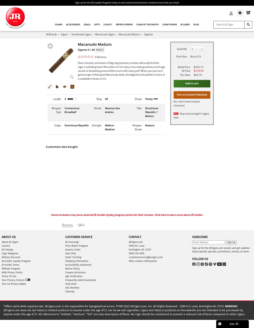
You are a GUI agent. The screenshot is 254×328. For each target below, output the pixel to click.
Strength (97, 125)
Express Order (73, 249)
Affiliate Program (11, 268)
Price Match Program (76, 245)
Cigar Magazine (10, 253)
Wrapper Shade (137, 127)
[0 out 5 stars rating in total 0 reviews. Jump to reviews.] (92, 57)
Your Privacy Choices (16, 280)
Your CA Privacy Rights (14, 283)
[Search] (248, 25)
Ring (99, 99)
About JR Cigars (10, 242)
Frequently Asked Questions (80, 280)
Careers (6, 245)
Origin (57, 125)
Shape (138, 99)
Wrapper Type (56, 110)
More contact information (143, 261)
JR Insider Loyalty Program (16, 261)
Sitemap (69, 291)
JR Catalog (7, 249)
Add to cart (192, 83)
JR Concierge (72, 242)
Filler (139, 108)
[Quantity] (197, 49)
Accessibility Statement (78, 264)
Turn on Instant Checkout (192, 94)
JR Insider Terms (10, 264)
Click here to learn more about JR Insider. (179, 215)
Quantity (182, 49)
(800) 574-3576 (136, 253)
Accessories (73, 24)
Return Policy (72, 268)
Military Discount (11, 257)
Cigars (58, 24)
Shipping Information (76, 261)
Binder (98, 108)
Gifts (97, 24)
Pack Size (181, 56)
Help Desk (70, 283)
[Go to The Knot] (223, 264)
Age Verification (74, 276)
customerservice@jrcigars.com (146, 257)
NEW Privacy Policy (12, 272)
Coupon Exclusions (75, 272)
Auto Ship (70, 253)
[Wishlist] (240, 13)
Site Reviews (72, 287)
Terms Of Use (9, 276)
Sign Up (231, 242)
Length (57, 99)
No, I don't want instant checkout (187, 103)
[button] (50, 87)
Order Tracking (73, 257)
